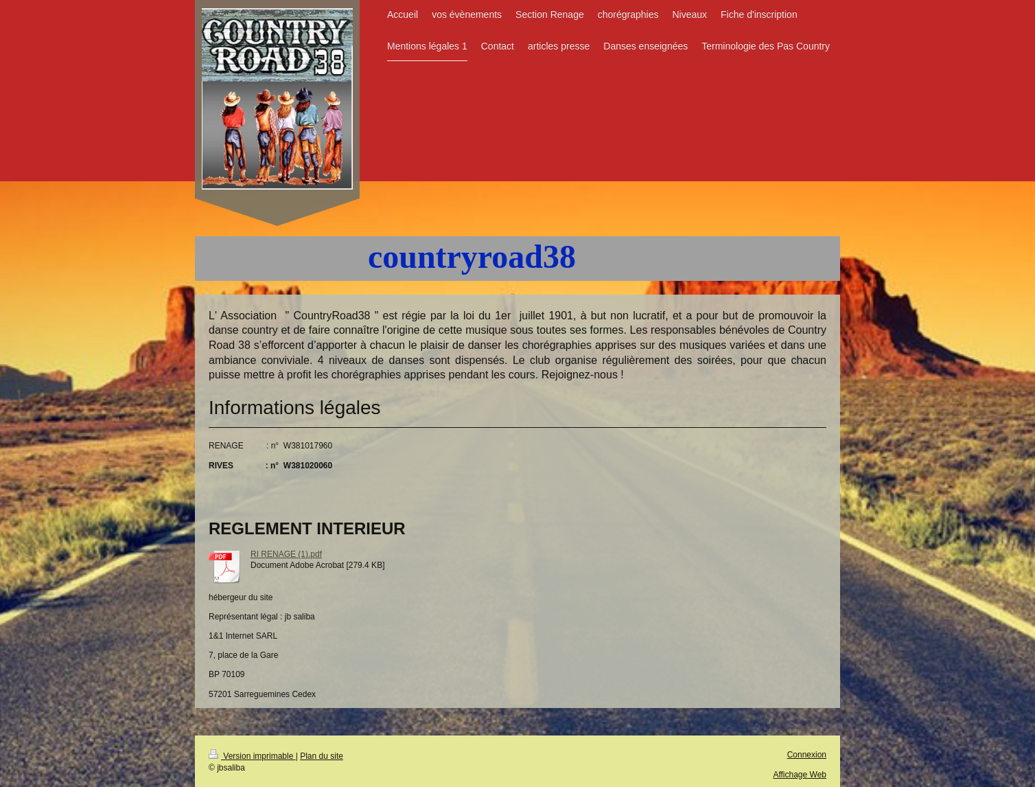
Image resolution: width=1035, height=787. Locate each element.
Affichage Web (799, 774)
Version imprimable (252, 756)
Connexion (806, 755)
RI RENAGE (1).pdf (286, 554)
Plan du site (321, 756)
